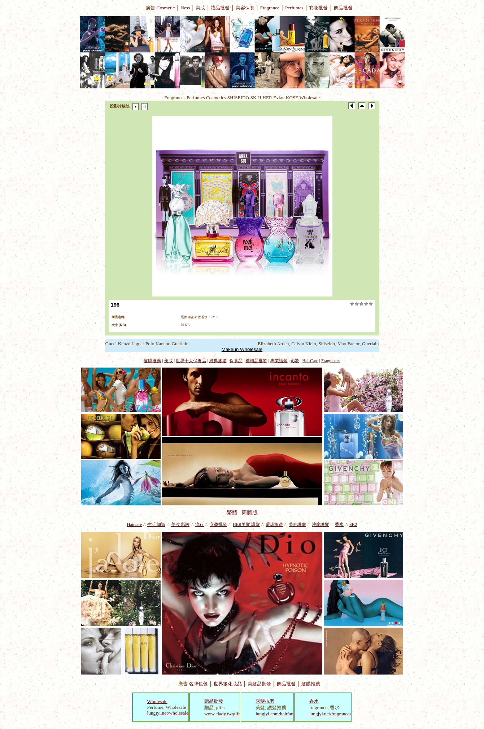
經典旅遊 (218, 360)
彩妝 (295, 360)
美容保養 (245, 7)
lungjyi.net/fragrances (330, 713)
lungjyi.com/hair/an (274, 713)
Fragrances (330, 360)
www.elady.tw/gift (222, 713)
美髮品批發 (259, 683)
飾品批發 (343, 7)
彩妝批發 (318, 7)
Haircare (134, 524)
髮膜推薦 (152, 360)
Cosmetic (166, 7)
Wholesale (157, 701)
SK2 (353, 524)
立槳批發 (218, 524)
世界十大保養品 (191, 360)
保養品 (236, 360)
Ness (185, 7)
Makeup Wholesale (242, 349)
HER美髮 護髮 (246, 524)
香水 (339, 524)
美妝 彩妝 (180, 524)
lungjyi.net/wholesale (167, 713)
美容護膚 (297, 524)
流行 (199, 524)
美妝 (200, 7)
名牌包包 (198, 683)
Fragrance (269, 7)
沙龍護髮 (320, 524)
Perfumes (294, 7)
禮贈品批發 (256, 360)
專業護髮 (279, 360)
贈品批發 (213, 701)
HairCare (310, 360)
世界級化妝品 (228, 683)
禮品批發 (220, 7)
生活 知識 (156, 524)
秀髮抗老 (265, 701)
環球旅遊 (274, 524)
